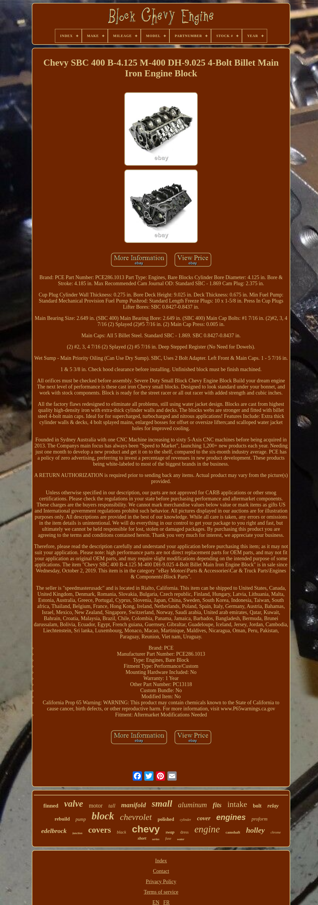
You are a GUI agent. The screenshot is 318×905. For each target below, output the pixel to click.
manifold (133, 805)
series (156, 839)
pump (80, 819)
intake (237, 804)
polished (166, 819)
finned (50, 806)
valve (73, 804)
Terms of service (161, 892)
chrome (276, 832)
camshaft (232, 832)
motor (96, 805)
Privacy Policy (161, 881)
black (121, 832)
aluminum (192, 805)
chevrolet (136, 817)
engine (207, 829)
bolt (257, 806)
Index (161, 861)
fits (217, 805)
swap (170, 832)
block (103, 816)
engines (231, 817)
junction (77, 833)
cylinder (185, 820)
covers (99, 829)
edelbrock (54, 830)
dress (184, 832)
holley (255, 830)
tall (111, 806)
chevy (146, 828)
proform (259, 819)
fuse (168, 838)
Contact (161, 871)
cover (203, 818)
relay (273, 806)
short (142, 838)
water (180, 839)
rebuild (62, 819)
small (162, 803)
